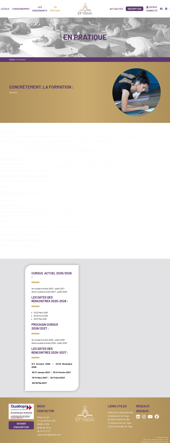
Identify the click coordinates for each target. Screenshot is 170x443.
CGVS (166, 439)
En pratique (55, 9)
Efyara (11, 59)
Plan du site (147, 439)
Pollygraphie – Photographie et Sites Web (154, 442)
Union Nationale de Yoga (120, 426)
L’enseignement (21, 8)
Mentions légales (157, 439)
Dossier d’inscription (21, 425)
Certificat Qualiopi (162, 437)
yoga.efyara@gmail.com (49, 434)
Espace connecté (151, 9)
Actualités (116, 8)
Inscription (134, 8)
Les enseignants (39, 9)
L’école (5, 8)
